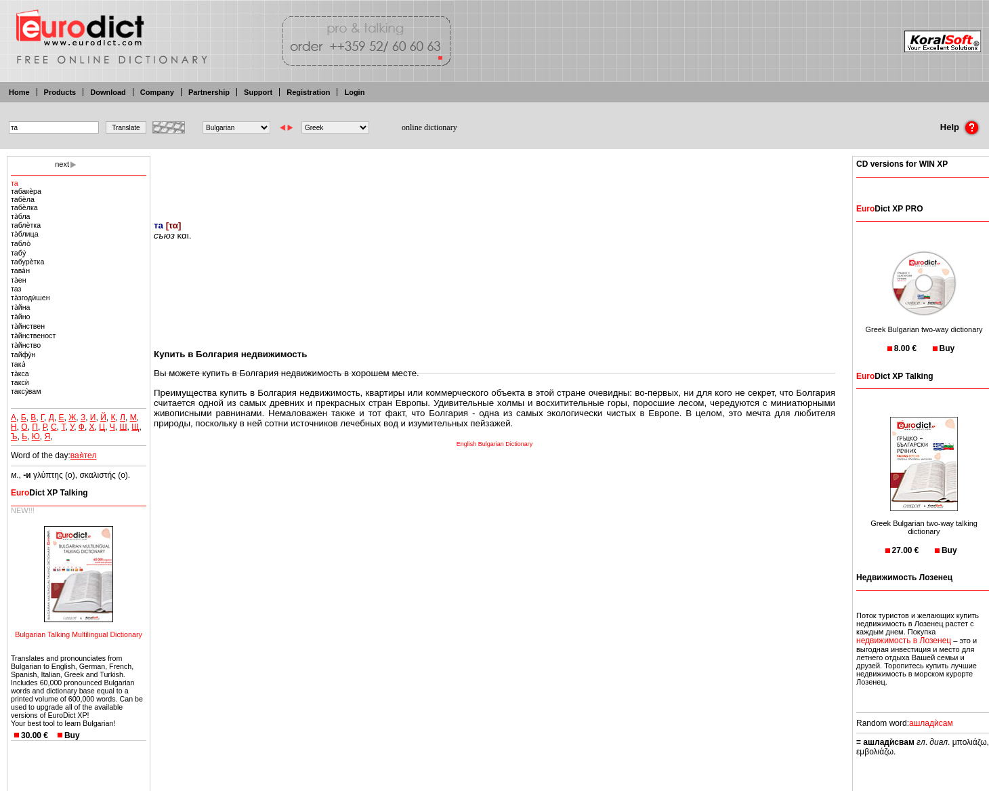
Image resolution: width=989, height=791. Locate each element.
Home (19, 92)
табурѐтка (27, 262)
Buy (72, 735)
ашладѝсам (931, 723)
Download (108, 92)
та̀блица (25, 234)
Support (258, 92)
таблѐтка (26, 225)
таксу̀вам (26, 391)
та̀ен (18, 280)
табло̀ (20, 243)
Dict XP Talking (49, 493)
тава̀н (20, 270)
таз (16, 289)
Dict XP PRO (889, 209)
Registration (308, 92)
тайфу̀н (23, 354)
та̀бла (20, 216)
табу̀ (18, 253)
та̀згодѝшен (30, 297)
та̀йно (20, 316)
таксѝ (20, 382)
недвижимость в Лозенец (903, 640)
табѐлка (24, 207)
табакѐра (26, 191)
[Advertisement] (494, 179)
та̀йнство (26, 345)
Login (354, 92)
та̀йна (20, 307)
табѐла (23, 199)
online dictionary (429, 127)
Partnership (209, 92)
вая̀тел (83, 455)
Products (60, 92)
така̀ (18, 364)
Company (157, 92)
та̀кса (20, 373)
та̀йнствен (28, 326)
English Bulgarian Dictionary (495, 444)
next (62, 164)
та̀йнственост (33, 335)
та (14, 183)
